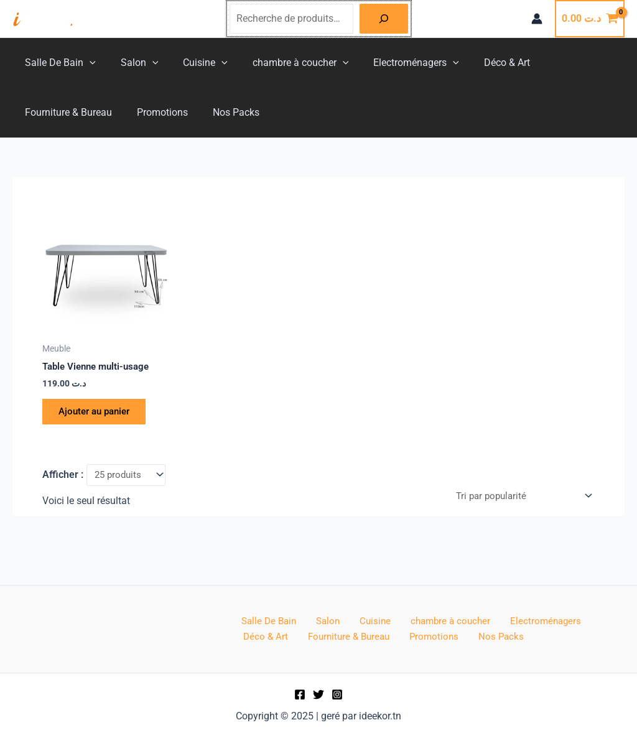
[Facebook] (299, 694)
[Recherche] (384, 19)
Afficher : (62, 480)
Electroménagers (394, 63)
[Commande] (519, 502)
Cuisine (192, 63)
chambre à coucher (283, 63)
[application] (87, 63)
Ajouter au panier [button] (100, 414)
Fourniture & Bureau (566, 62)
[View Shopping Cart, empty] (590, 18)
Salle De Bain (57, 63)
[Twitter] (318, 694)
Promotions (47, 112)
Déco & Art (480, 62)
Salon (132, 63)
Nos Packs (116, 112)
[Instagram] (337, 694)
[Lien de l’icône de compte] (536, 18)
